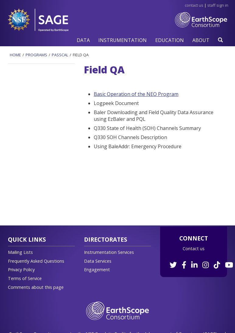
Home (15, 55)
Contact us (194, 248)
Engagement (97, 269)
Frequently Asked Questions (36, 261)
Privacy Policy (21, 269)
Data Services (97, 261)
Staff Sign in (217, 5)
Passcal (60, 55)
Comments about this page (36, 287)
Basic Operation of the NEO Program (136, 94)
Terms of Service (25, 278)
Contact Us (194, 5)
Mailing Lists (20, 252)
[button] (83, 40)
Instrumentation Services (109, 252)
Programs (36, 55)
